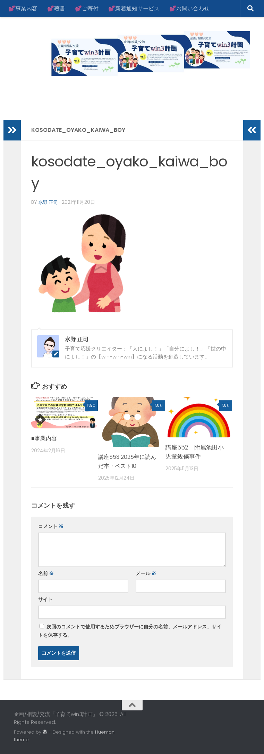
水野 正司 (49, 202)
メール (146, 573)
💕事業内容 (22, 8)
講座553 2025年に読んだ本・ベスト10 (126, 461)
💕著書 (56, 8)
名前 (46, 573)
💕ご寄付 (87, 8)
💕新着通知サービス (134, 8)
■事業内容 (44, 438)
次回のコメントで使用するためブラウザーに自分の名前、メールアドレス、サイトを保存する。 (129, 630)
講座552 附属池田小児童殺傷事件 (194, 451)
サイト (45, 599)
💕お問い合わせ (189, 8)
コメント (50, 526)
